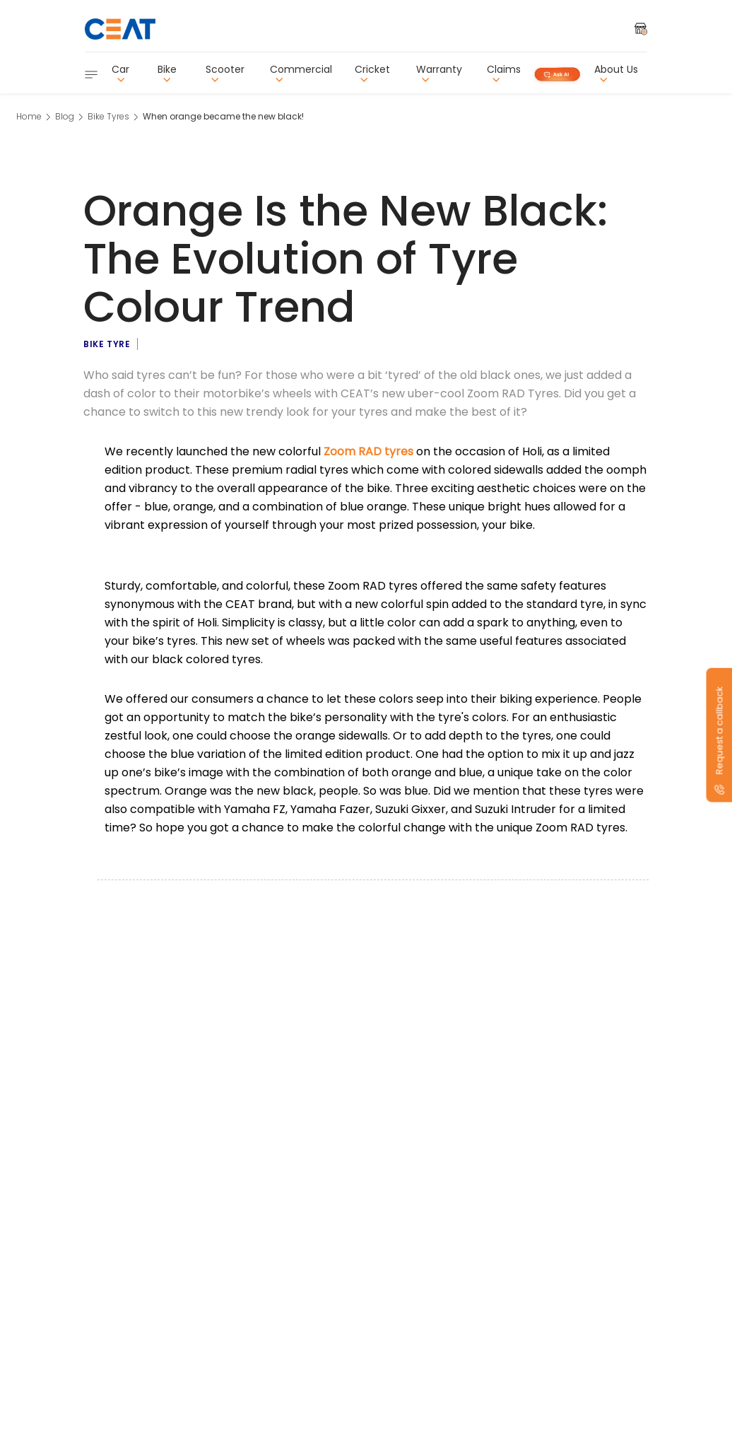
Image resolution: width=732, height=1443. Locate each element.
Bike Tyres (108, 116)
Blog (64, 116)
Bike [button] (167, 73)
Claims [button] (504, 73)
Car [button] (120, 73)
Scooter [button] (225, 73)
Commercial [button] (301, 73)
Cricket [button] (372, 73)
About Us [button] (616, 73)
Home (29, 116)
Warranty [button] (439, 73)
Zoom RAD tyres (368, 451)
